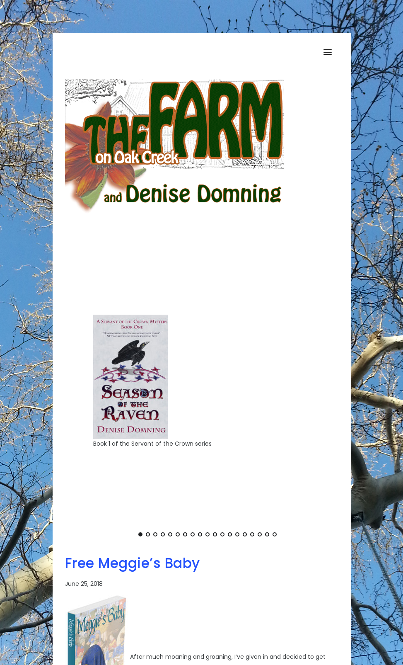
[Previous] (91, 388)
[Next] (324, 388)
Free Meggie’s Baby (132, 563)
